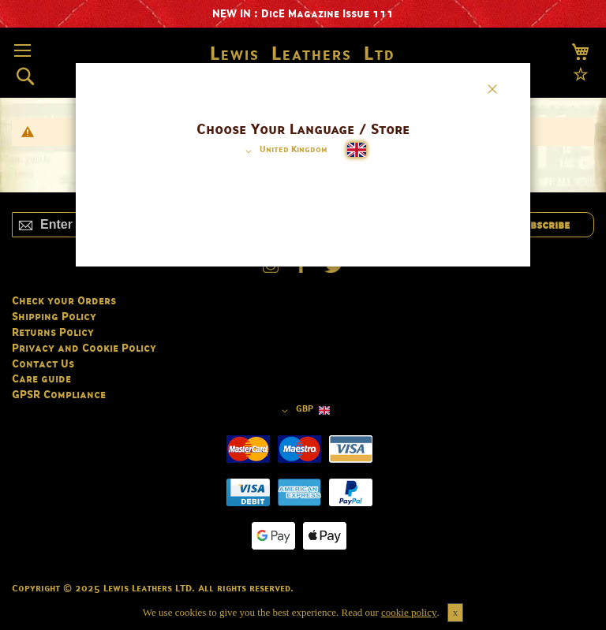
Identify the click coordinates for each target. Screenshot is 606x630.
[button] (283, 151)
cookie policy (408, 612)
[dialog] (303, 315)
